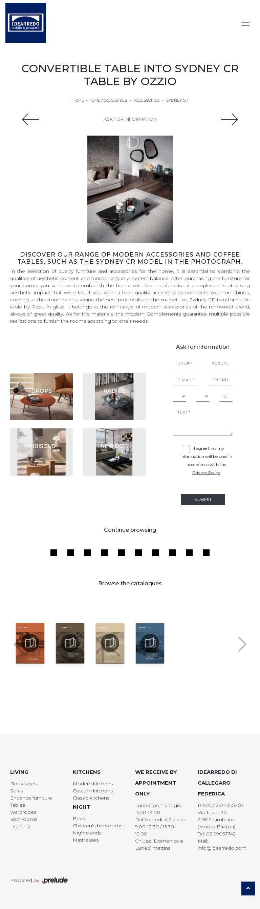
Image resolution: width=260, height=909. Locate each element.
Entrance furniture (31, 798)
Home (78, 100)
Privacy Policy (206, 472)
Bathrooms (23, 819)
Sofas (16, 791)
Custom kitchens (93, 791)
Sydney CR (177, 100)
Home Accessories (108, 100)
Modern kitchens (93, 784)
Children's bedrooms (97, 826)
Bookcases (23, 784)
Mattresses (86, 840)
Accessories (146, 100)
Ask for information (130, 119)
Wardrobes (23, 812)
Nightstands (87, 833)
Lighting (20, 826)
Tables (17, 805)
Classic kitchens (91, 798)
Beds (79, 818)
